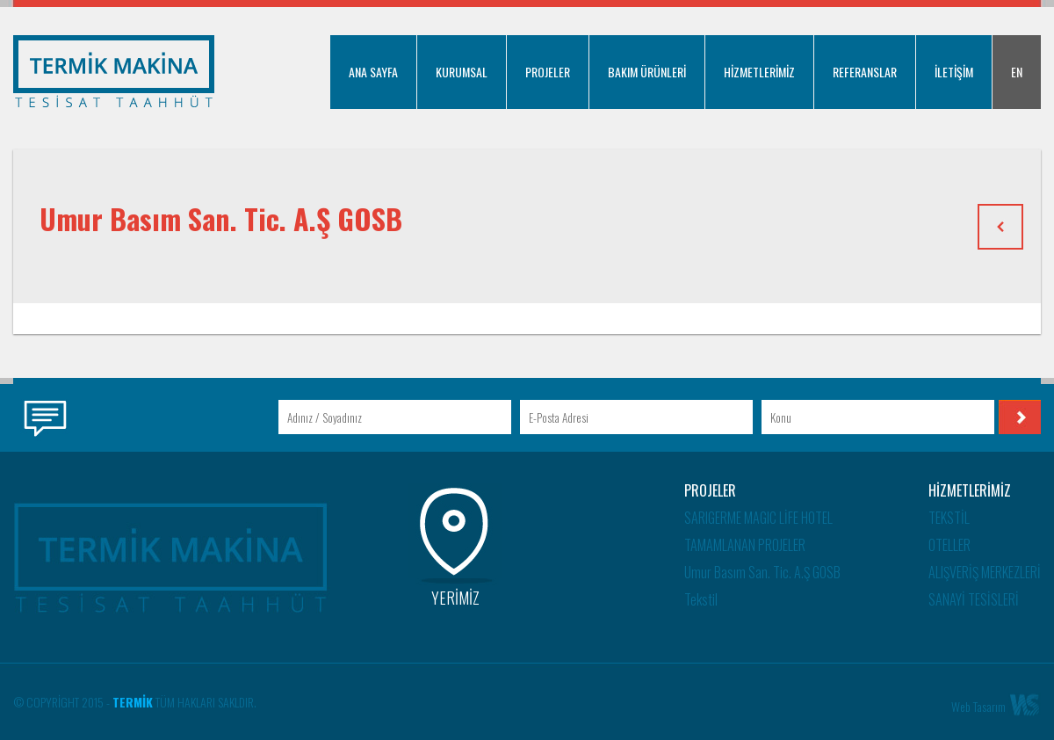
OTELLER (949, 544)
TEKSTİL (949, 517)
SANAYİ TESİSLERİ (973, 599)
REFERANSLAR (865, 71)
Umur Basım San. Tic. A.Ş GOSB (762, 572)
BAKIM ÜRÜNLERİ (647, 71)
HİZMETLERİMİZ (759, 71)
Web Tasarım (978, 706)
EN (1016, 71)
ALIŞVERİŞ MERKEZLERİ (984, 572)
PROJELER (547, 71)
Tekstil (701, 599)
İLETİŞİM (954, 71)
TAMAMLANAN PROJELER (744, 544)
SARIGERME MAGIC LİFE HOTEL (758, 517)
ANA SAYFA (373, 71)
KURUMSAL (461, 71)
